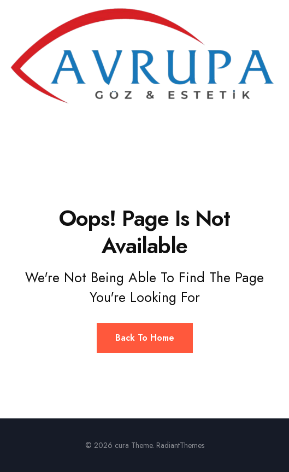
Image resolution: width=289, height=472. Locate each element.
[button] (144, 123)
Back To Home (144, 337)
